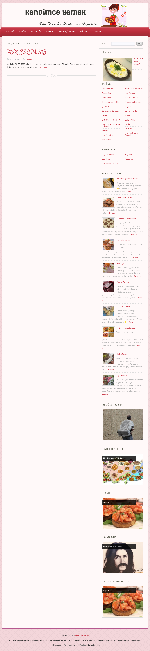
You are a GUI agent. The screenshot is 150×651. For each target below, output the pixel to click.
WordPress (68, 645)
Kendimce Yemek (82, 635)
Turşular (128, 128)
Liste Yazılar (130, 93)
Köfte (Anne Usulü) (124, 197)
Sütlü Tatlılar (130, 119)
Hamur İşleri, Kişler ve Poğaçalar (111, 125)
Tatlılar (128, 124)
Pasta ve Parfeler (132, 97)
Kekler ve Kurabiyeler (134, 88)
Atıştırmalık (107, 97)
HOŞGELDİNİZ (26, 52)
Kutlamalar (129, 159)
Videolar (49, 31)
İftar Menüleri (107, 135)
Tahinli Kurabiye (123, 306)
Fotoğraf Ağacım (67, 31)
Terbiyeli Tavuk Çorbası (125, 327)
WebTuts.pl (84, 645)
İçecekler (105, 130)
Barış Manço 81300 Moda (112, 546)
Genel (104, 115)
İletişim (97, 31)
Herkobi (98, 645)
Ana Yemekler (108, 88)
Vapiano (106, 502)
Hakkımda (84, 31)
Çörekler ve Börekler (110, 111)
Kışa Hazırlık (121, 375)
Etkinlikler (106, 159)
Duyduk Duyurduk (109, 154)
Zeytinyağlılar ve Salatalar (131, 134)
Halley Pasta (121, 354)
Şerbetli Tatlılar (131, 111)
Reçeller (128, 106)
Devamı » (43, 67)
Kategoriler (35, 31)
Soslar (127, 115)
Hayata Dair (130, 154)
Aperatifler (106, 93)
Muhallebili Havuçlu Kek (126, 218)
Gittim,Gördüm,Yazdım (111, 119)
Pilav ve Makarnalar (133, 102)
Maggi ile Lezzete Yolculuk (112, 458)
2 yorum (29, 59)
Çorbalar (105, 106)
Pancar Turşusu (122, 282)
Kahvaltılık (106, 139)
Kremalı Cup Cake (123, 240)
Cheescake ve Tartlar (110, 102)
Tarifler (22, 31)
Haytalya (120, 263)
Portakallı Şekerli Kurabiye (127, 178)
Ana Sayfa (10, 31)
